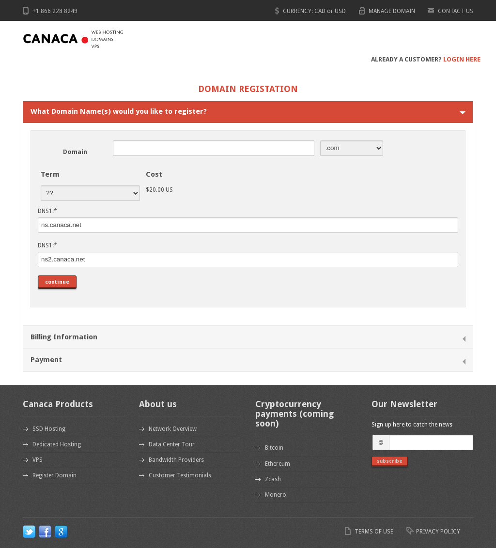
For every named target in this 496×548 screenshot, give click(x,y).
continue (57, 282)
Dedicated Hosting (56, 444)
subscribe (390, 461)
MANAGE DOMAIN (392, 11)
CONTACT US (455, 11)
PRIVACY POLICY (438, 531)
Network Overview (173, 429)
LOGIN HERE (461, 59)
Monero (275, 494)
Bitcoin (274, 447)
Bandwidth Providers (176, 460)
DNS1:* (47, 211)
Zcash (273, 479)
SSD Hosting (48, 429)
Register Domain (54, 475)
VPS (37, 460)
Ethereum (277, 463)
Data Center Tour (172, 444)
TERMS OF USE (374, 531)
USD (340, 11)
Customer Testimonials (180, 475)
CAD (320, 11)
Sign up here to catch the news (412, 424)
